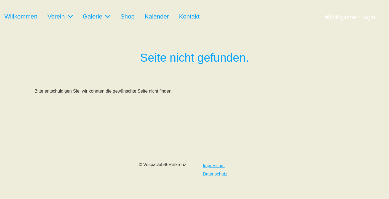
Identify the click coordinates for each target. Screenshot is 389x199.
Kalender (157, 16)
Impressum (214, 165)
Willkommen (21, 16)
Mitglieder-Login (349, 17)
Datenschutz (215, 174)
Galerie (96, 16)
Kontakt (189, 16)
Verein (60, 16)
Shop (127, 16)
